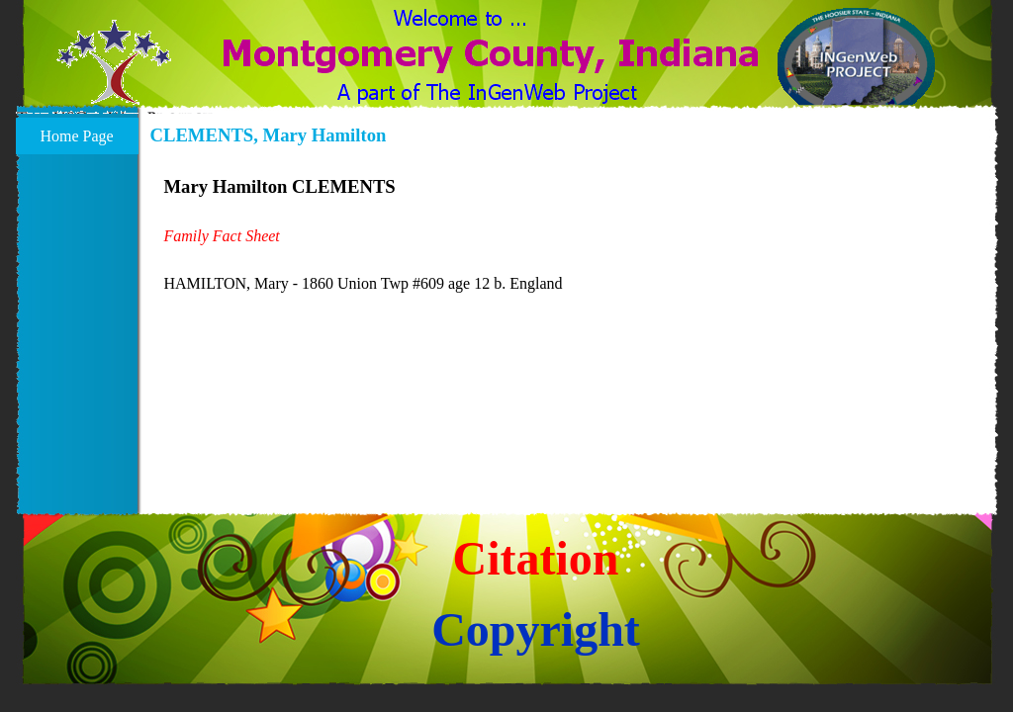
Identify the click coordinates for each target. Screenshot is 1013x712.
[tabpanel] (568, 234)
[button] (114, 74)
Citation (536, 558)
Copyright (535, 629)
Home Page (76, 136)
